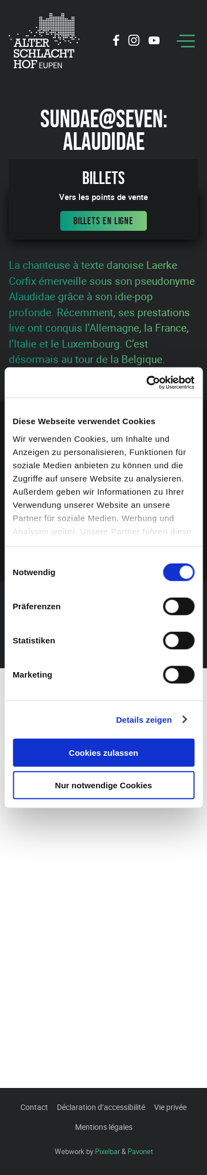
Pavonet (140, 1151)
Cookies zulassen (104, 752)
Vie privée (170, 1107)
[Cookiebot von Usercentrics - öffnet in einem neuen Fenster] (147, 382)
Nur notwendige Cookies (103, 785)
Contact (34, 1107)
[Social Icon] (116, 41)
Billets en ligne (103, 220)
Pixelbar (107, 1151)
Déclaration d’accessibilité (101, 1107)
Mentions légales (103, 1127)
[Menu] (185, 41)
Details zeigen (144, 719)
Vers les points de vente (103, 197)
